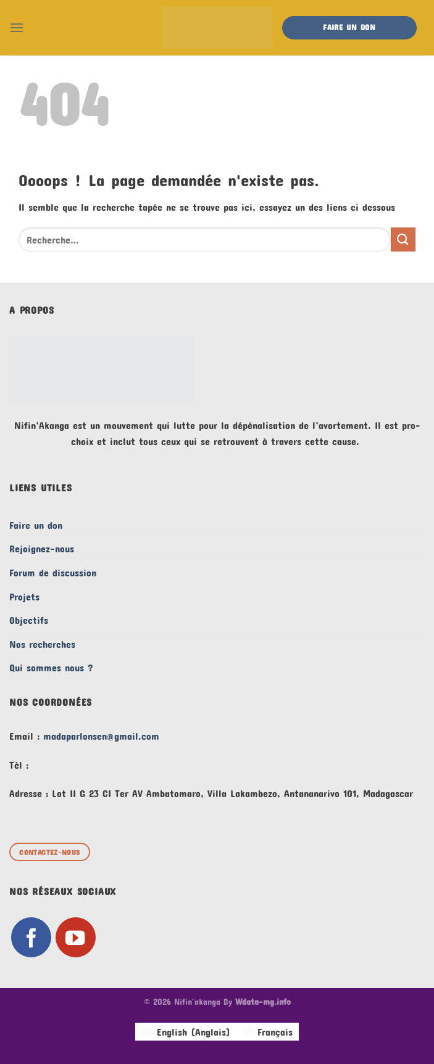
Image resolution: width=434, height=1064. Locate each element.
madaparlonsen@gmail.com (101, 736)
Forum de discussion (52, 572)
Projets (24, 596)
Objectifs (28, 620)
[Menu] (16, 27)
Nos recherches (42, 644)
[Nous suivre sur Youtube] (76, 937)
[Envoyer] (403, 239)
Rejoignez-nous (41, 548)
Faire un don (35, 525)
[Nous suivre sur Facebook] (31, 937)
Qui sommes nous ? (51, 667)
